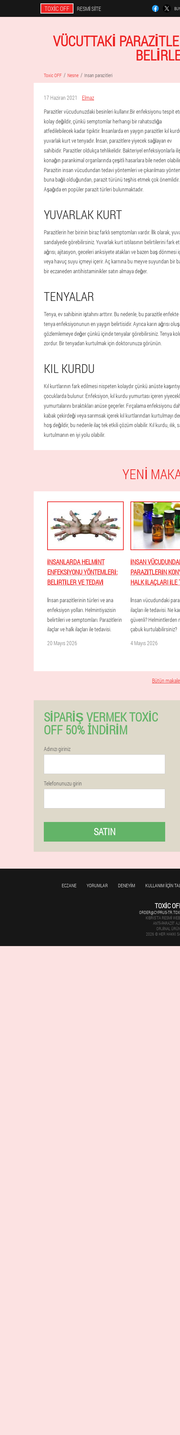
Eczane (69, 885)
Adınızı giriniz (57, 749)
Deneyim (126, 885)
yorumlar (97, 885)
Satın (105, 831)
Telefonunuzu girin (63, 783)
